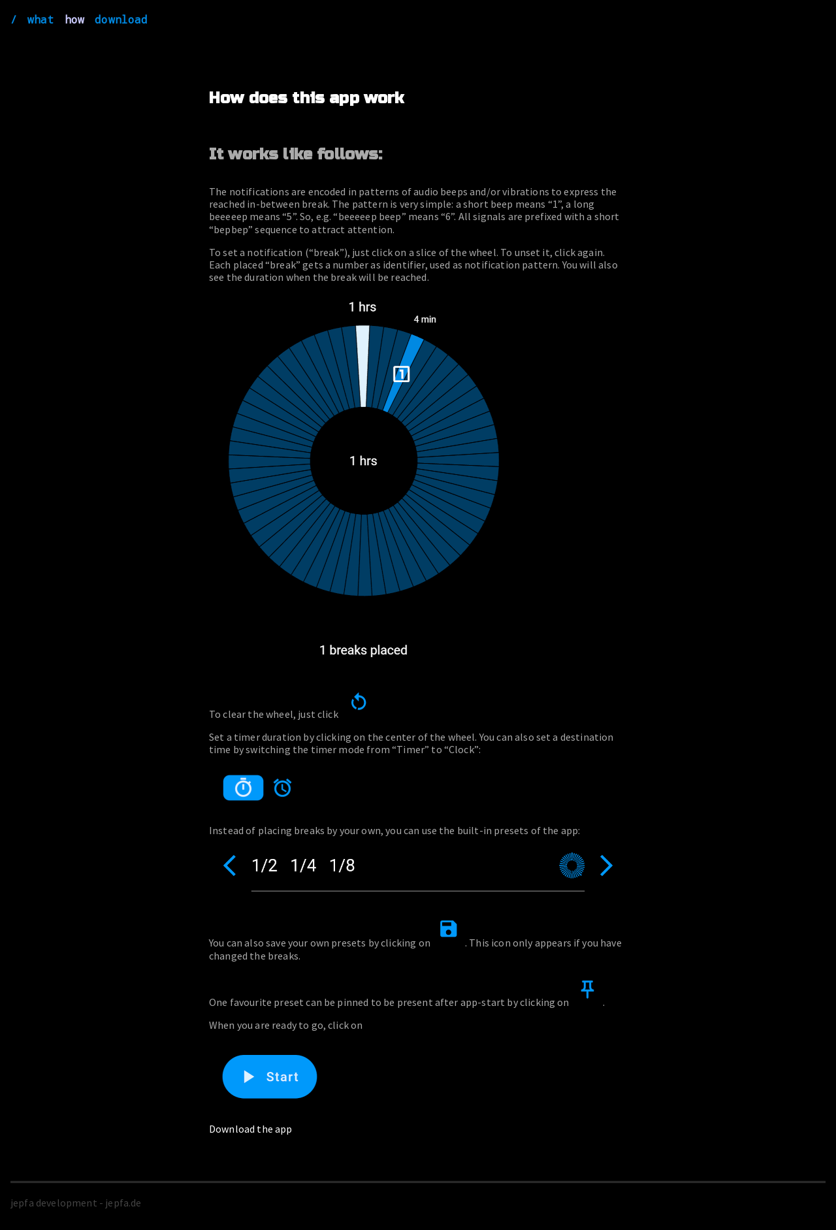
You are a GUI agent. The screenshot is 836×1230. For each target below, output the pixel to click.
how (74, 19)
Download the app (251, 1128)
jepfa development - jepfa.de (75, 1202)
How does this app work (306, 98)
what (40, 19)
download (121, 19)
